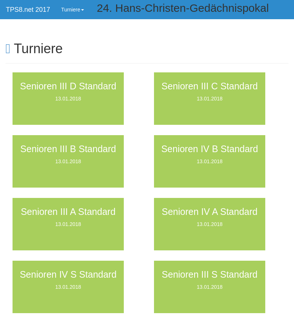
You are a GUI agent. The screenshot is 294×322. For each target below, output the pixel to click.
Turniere (72, 10)
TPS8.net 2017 (28, 9)
